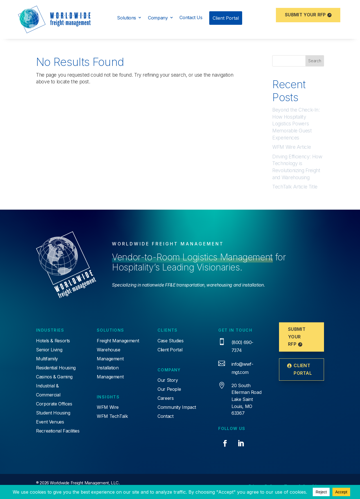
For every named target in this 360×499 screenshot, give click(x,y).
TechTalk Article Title (295, 187)
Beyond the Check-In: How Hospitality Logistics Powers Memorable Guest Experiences (296, 124)
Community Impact (177, 407)
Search (314, 60)
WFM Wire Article (291, 147)
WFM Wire (108, 407)
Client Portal (170, 349)
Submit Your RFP (305, 14)
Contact (165, 416)
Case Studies (171, 340)
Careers (166, 398)
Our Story (168, 380)
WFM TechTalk (112, 416)
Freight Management (118, 340)
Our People (169, 389)
